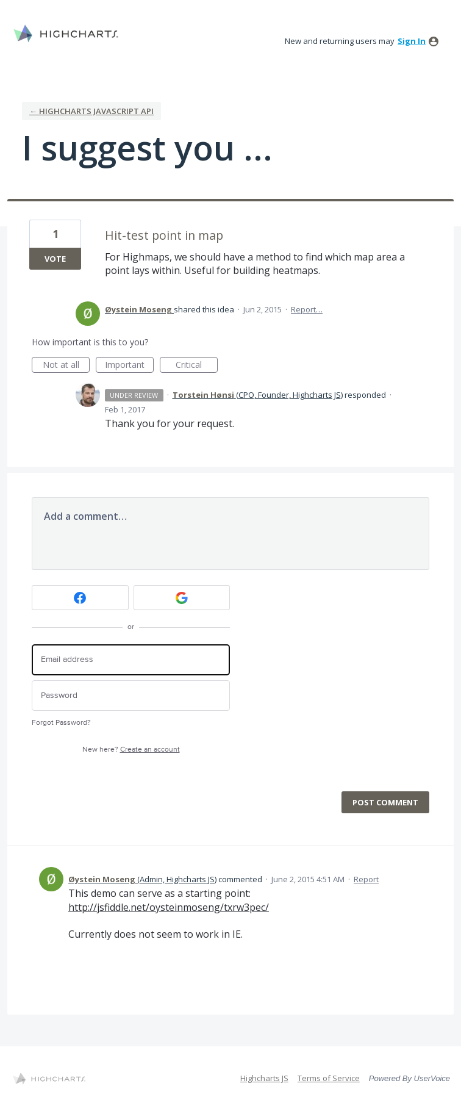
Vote (55, 258)
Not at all (66, 366)
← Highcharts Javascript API (91, 111)
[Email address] (131, 659)
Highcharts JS (264, 1078)
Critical (197, 366)
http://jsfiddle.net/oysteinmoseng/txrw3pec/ (168, 907)
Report (366, 879)
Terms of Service (329, 1078)
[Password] (131, 695)
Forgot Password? (61, 722)
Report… (307, 309)
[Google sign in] (182, 597)
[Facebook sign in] (80, 597)
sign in (412, 40)
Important (129, 366)
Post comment (385, 802)
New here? (131, 749)
